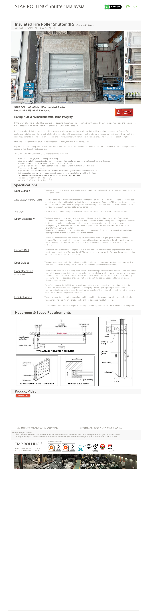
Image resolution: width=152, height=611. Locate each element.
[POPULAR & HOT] (23, 395)
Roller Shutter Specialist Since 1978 (27, 448)
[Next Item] (119, 67)
